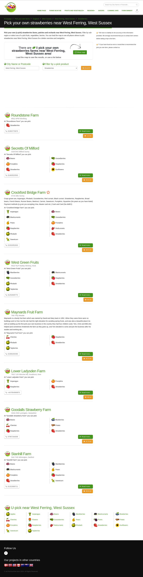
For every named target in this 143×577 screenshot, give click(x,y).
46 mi (88, 397)
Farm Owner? (127, 10)
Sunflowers (124, 525)
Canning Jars (113, 10)
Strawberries (102, 525)
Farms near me (55, 10)
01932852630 (12, 245)
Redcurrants (58, 525)
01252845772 (12, 295)
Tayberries (36, 531)
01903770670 (12, 131)
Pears (78, 520)
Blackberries (80, 514)
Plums (100, 520)
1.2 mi (87, 136)
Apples (12, 514)
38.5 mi (87, 250)
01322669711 (12, 486)
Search (86, 68)
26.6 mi (87, 180)
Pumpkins (14, 525)
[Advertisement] (69, 88)
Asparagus (36, 514)
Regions (91, 10)
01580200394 (12, 354)
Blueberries (124, 514)
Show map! (80, 52)
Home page (41, 10)
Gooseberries (59, 520)
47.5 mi (87, 441)
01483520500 (12, 175)
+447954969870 (13, 392)
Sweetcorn (14, 531)
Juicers (101, 10)
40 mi (88, 299)
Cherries (13, 520)
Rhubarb (79, 525)
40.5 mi (87, 358)
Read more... (85, 131)
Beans (56, 514)
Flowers (35, 520)
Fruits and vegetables (74, 10)
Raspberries (36, 525)
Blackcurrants (103, 514)
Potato (122, 520)
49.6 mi (87, 491)
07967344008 (12, 437)
